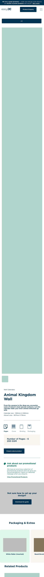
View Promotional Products (17, 477)
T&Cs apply (36, 3)
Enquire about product (14, 451)
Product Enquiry (28, 9)
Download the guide (22, 502)
